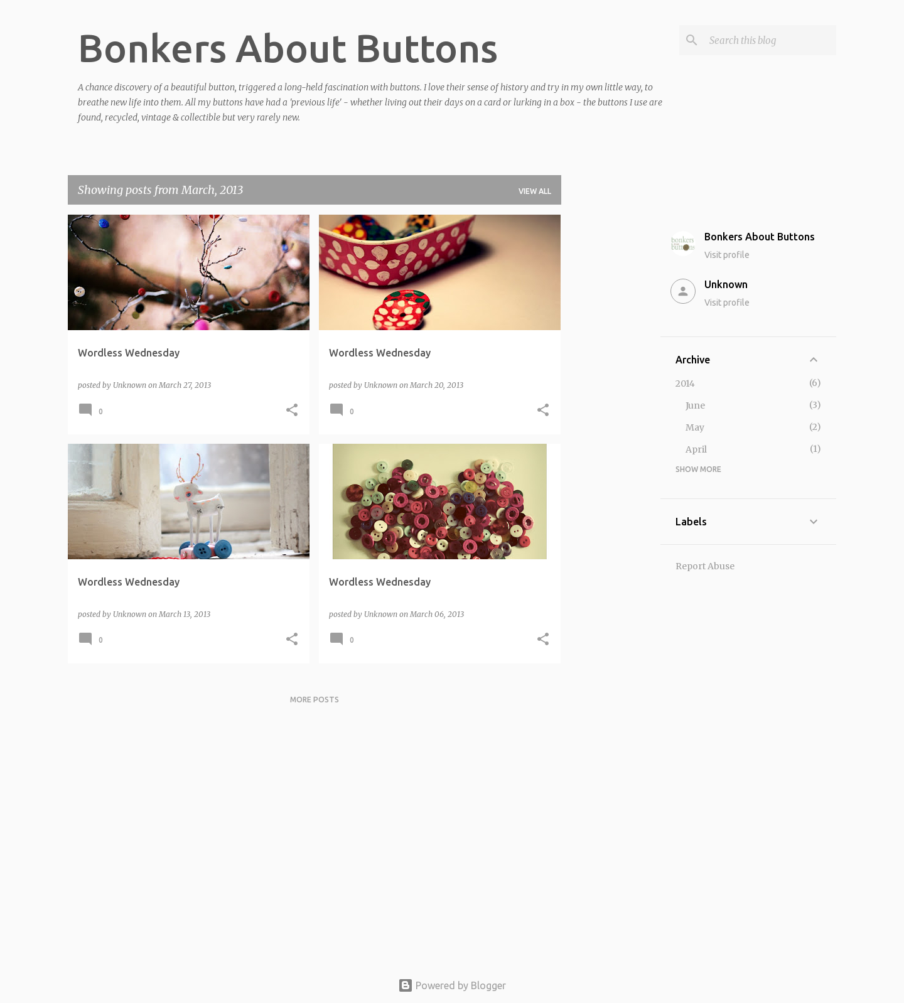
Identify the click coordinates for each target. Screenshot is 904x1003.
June (695, 405)
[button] (291, 410)
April (696, 449)
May (695, 427)
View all (535, 191)
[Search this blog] (770, 40)
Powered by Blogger (452, 985)
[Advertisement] (611, 403)
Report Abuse (704, 566)
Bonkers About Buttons (288, 48)
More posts (314, 699)
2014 (685, 383)
